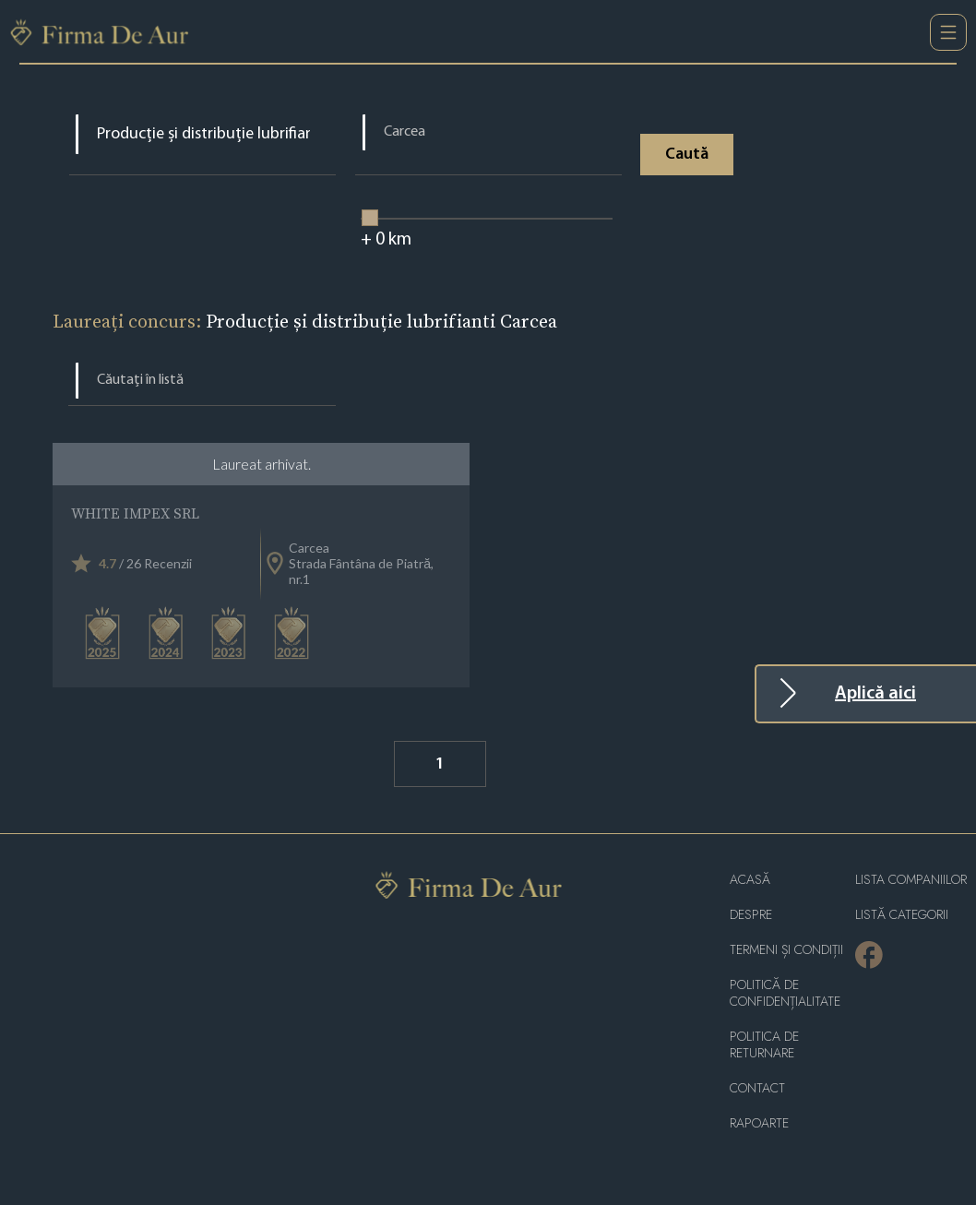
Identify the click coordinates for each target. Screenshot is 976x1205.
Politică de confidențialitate (785, 993)
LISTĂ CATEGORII (901, 915)
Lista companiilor (911, 880)
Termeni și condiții (786, 950)
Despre (751, 915)
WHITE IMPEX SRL (135, 513)
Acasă (750, 880)
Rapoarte (759, 1123)
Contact (757, 1088)
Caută (686, 154)
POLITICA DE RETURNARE (764, 1045)
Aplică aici (875, 694)
